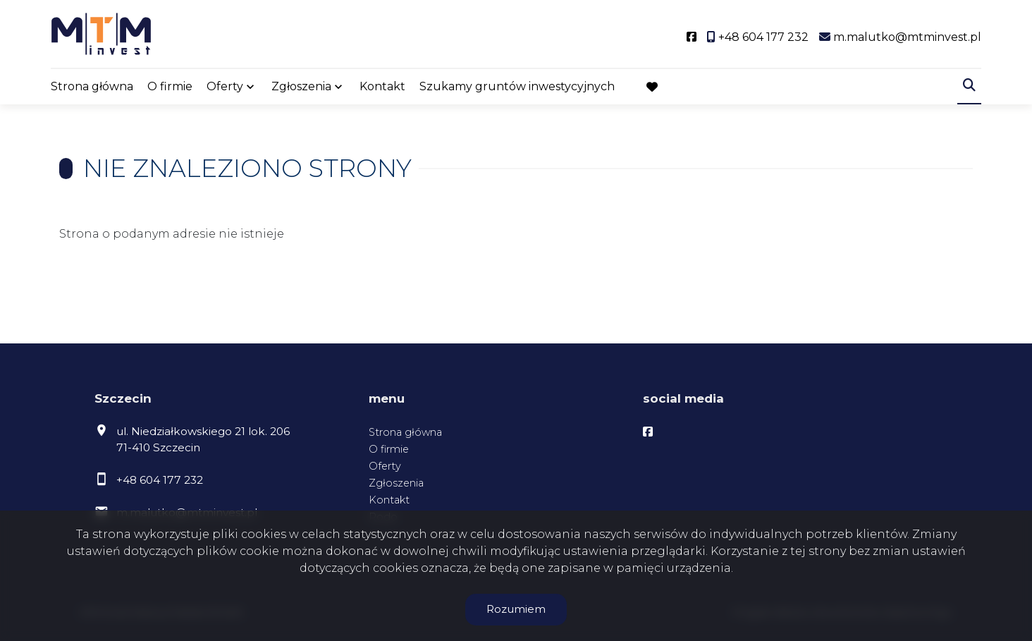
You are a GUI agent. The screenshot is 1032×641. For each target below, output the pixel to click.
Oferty (225, 86)
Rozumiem (516, 609)
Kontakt (382, 86)
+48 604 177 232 (159, 480)
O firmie (169, 86)
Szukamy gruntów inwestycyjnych (517, 86)
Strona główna (92, 86)
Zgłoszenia (301, 86)
